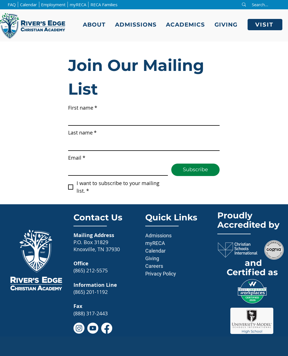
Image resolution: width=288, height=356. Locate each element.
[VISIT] (265, 24)
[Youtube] (92, 328)
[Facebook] (106, 328)
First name (82, 107)
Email (76, 157)
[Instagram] (79, 328)
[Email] (116, 169)
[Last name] (142, 144)
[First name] (142, 119)
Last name (82, 132)
